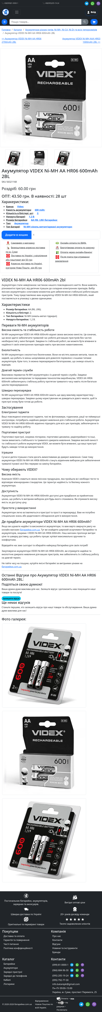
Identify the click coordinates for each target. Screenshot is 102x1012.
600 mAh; (40, 209)
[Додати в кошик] (16, 235)
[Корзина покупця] (94, 22)
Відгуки (56, 944)
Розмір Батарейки (16, 220)
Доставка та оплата (14, 936)
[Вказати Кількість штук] (65, 235)
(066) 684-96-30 (60, 970)
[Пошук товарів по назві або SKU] (45, 22)
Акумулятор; (21, 223)
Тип (8, 223)
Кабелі (7, 979)
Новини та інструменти (65, 948)
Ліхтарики (9, 984)
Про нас (56, 936)
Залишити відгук (11, 598)
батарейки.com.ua (30, 529)
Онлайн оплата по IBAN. (73, 242)
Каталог (18, 29)
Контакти (57, 940)
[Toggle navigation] (17, 12)
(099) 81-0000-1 (60, 964)
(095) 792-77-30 (60, 980)
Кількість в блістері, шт (19, 213)
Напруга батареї (15, 216)
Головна (6, 29)
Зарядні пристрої (13, 971)
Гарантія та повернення (16, 940)
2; (38, 213)
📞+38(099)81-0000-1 (10, 3)
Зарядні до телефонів (15, 975)
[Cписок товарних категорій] (4, 22)
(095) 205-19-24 (60, 975)
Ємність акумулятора (18, 209)
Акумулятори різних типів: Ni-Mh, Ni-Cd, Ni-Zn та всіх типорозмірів (61, 29)
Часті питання (11, 944)
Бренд (9, 206)
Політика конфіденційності (18, 948)
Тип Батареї (13, 226)
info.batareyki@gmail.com (66, 984)
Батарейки (9, 963)
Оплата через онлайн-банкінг (76, 252)
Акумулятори (11, 967)
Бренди (56, 952)
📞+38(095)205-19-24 (51, 3)
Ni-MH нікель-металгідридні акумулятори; (47, 226)
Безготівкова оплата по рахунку (77, 247)
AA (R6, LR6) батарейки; (44, 220)
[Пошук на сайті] (84, 22)
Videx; (20, 206)
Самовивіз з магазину (23, 242)
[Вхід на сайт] (91, 12)
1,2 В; (32, 216)
